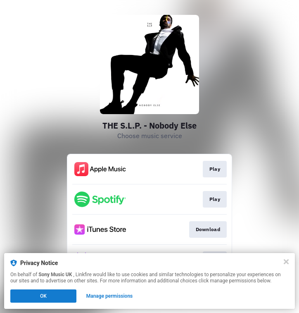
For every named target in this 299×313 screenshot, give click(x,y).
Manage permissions (109, 296)
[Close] (286, 261)
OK (43, 296)
